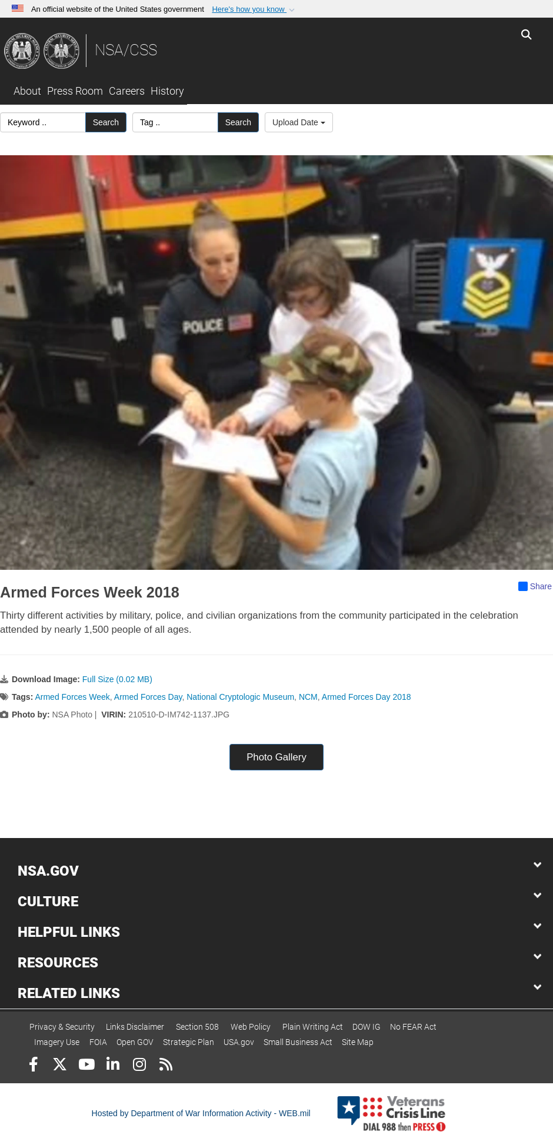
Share (535, 586)
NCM (308, 697)
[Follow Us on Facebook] (33, 1066)
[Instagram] (139, 1066)
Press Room (75, 91)
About (27, 91)
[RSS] (165, 1066)
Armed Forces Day (148, 697)
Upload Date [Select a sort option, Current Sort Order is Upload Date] (298, 122)
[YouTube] (86, 1066)
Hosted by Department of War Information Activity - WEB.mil (201, 1113)
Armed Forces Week (72, 697)
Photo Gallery (276, 757)
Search (106, 122)
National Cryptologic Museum (240, 697)
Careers (127, 91)
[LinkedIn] (112, 1066)
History (167, 91)
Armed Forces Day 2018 (366, 697)
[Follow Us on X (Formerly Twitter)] (59, 1066)
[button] (254, 9)
